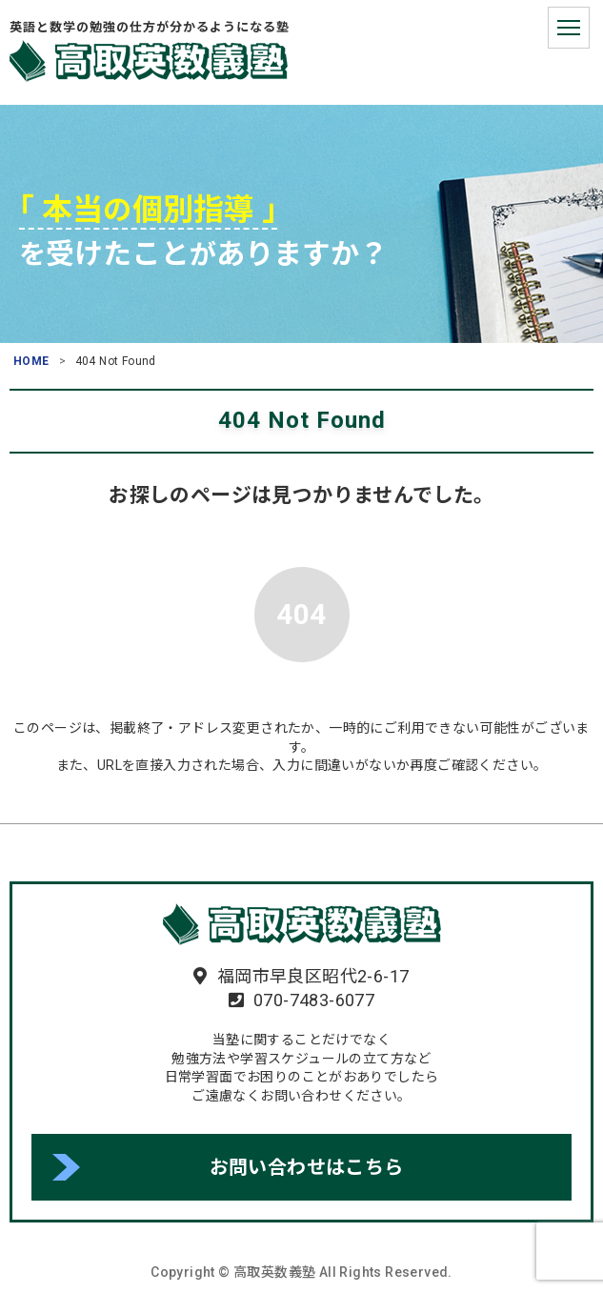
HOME (31, 361)
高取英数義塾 (149, 61)
